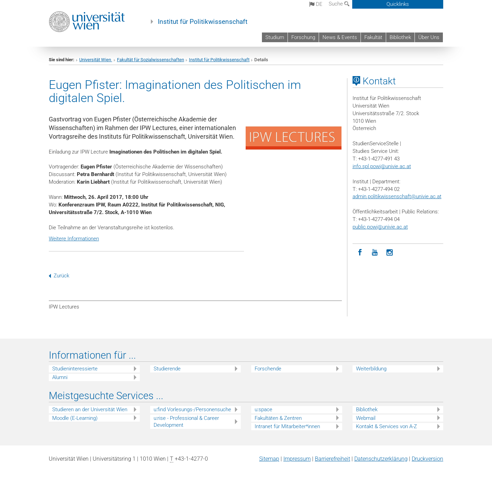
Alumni (59, 377)
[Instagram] (389, 252)
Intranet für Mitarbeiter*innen (287, 426)
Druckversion (427, 458)
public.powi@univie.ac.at (380, 227)
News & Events (339, 37)
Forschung (303, 37)
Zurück (59, 276)
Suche (339, 4)
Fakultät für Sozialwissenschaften (150, 59)
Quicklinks (397, 4)
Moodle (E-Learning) (75, 418)
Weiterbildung (371, 369)
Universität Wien (95, 59)
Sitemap (269, 458)
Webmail (365, 418)
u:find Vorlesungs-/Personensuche (192, 409)
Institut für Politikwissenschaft (202, 22)
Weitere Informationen (74, 239)
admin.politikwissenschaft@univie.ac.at (397, 196)
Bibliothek (400, 37)
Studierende (167, 369)
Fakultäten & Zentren (278, 418)
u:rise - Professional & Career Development (186, 422)
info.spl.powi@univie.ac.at (382, 166)
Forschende (268, 369)
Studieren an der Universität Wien (89, 409)
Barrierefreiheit (332, 458)
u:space (263, 409)
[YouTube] (374, 252)
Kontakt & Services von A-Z (386, 426)
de (315, 4)
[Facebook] (360, 252)
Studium (274, 37)
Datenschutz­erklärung (381, 458)
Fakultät (373, 37)
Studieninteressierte (75, 369)
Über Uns (428, 37)
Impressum (297, 458)
